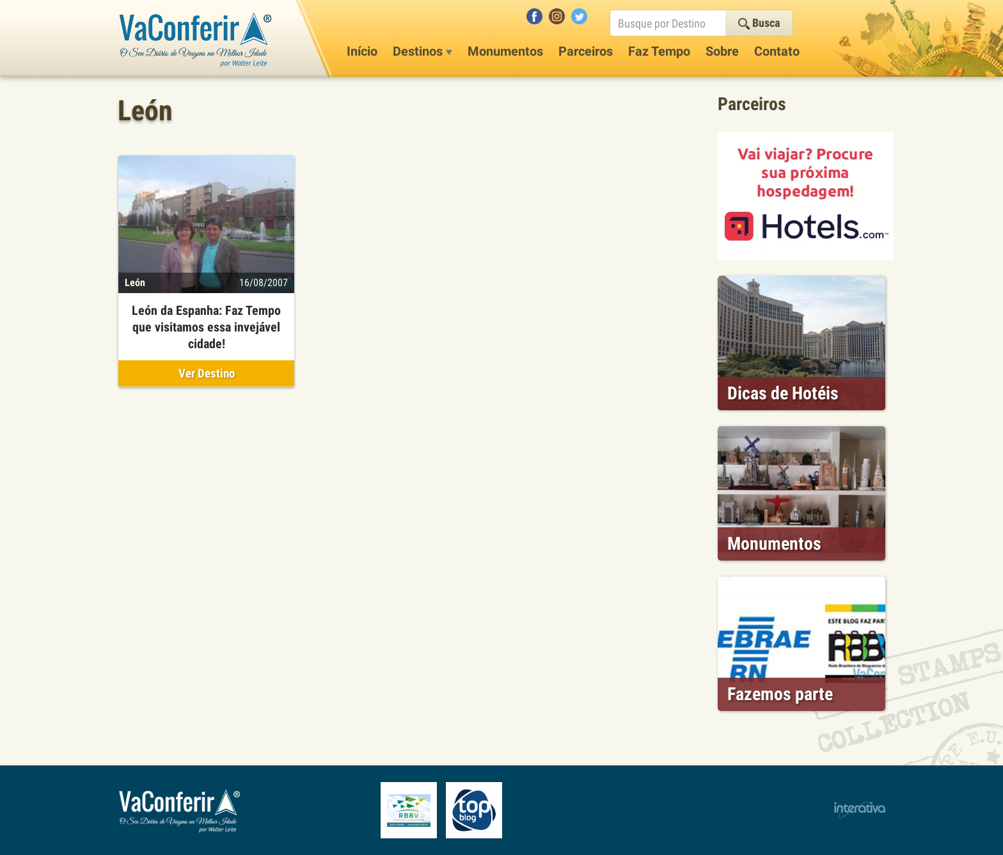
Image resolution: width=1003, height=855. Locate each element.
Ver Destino (206, 373)
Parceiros (585, 51)
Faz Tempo (659, 51)
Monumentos (505, 51)
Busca (759, 22)
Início (362, 51)
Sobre (722, 51)
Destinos (422, 51)
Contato (777, 51)
